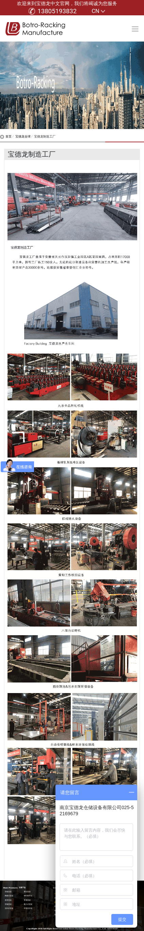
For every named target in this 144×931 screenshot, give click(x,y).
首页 (6, 136)
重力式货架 (28, 904)
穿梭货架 (8, 904)
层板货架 (8, 892)
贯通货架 (27, 900)
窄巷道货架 (28, 908)
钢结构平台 (28, 896)
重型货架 (27, 892)
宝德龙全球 (23, 136)
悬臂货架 (8, 900)
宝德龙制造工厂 (44, 136)
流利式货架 (9, 908)
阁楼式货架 (9, 896)
